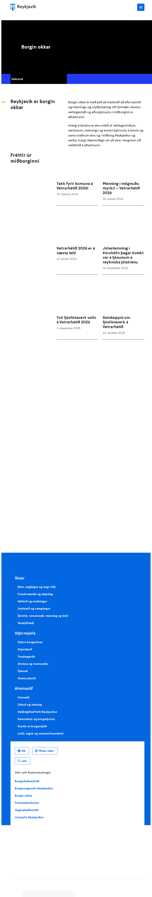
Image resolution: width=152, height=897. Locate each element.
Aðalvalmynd (140, 7)
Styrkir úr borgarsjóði (32, 726)
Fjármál (23, 671)
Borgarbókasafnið (27, 781)
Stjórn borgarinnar (30, 642)
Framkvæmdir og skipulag (35, 594)
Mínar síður (46, 751)
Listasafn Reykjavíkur (29, 817)
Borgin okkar (23, 795)
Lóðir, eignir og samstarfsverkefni (40, 733)
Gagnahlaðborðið (26, 810)
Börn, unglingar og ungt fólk (37, 587)
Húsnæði (23, 697)
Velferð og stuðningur (32, 601)
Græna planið (27, 678)
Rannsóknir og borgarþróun (36, 719)
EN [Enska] (23, 751)
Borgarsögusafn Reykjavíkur (34, 788)
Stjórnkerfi (25, 649)
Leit (24, 761)
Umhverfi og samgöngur (34, 608)
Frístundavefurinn (27, 803)
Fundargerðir (26, 656)
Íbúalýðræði (26, 623)
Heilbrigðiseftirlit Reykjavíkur (37, 712)
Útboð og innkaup (30, 704)
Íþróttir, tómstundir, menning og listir (43, 616)
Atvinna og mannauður (33, 664)
